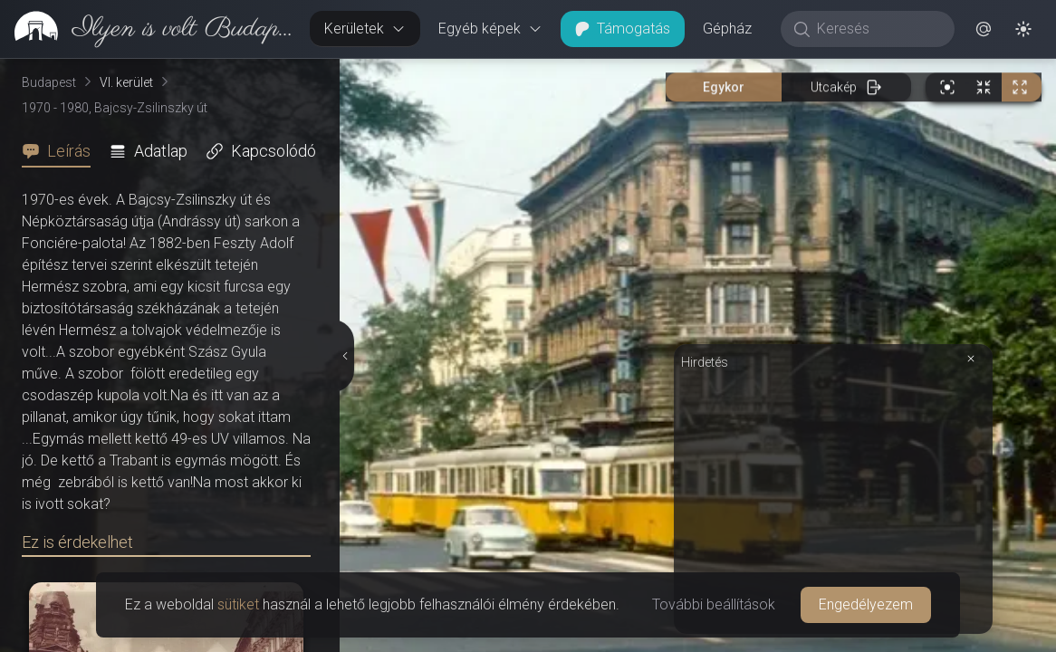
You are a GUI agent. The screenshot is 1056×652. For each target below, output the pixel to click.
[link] (147, 29)
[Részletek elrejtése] (346, 356)
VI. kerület (126, 82)
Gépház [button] (727, 28)
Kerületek (365, 28)
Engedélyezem (866, 604)
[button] (983, 29)
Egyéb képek (490, 28)
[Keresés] (877, 29)
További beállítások (713, 604)
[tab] (61, 151)
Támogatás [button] (622, 28)
